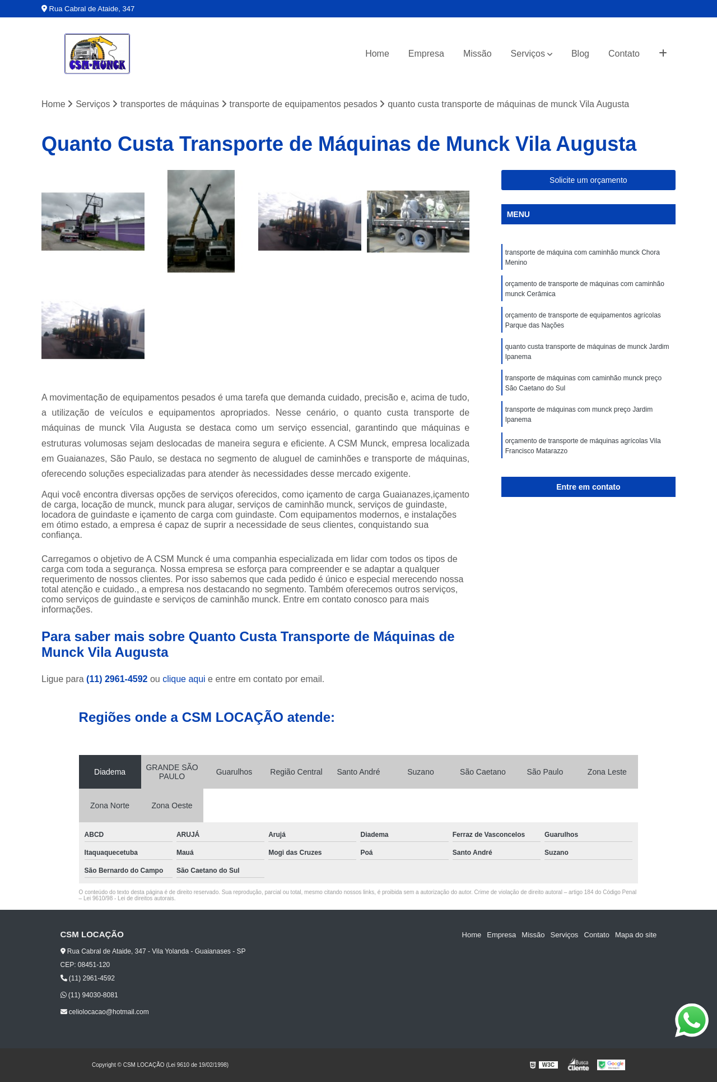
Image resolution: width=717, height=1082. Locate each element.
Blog (580, 53)
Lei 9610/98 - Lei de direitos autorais (128, 898)
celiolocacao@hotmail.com (104, 1012)
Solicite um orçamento (588, 180)
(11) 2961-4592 (118, 679)
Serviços (528, 53)
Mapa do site (636, 935)
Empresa (426, 53)
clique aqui (184, 679)
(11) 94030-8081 (89, 995)
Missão (477, 53)
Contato (624, 53)
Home (377, 53)
